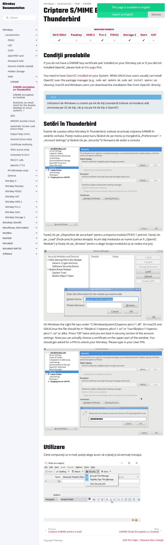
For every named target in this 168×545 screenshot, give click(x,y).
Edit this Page (130, 540)
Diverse (12, 175)
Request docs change (151, 540)
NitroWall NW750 (12, 248)
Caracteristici (12, 34)
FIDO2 (11, 40)
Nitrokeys (8, 29)
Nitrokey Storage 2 (15, 217)
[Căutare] (19, 17)
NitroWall (8, 243)
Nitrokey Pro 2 (13, 206)
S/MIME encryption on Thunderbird (24, 88)
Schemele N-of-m (19, 154)
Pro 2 (102, 35)
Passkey (76, 35)
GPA (12, 115)
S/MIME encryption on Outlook (23, 96)
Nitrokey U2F (12, 196)
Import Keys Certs (20, 134)
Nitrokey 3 (10, 180)
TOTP (11, 50)
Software (7, 253)
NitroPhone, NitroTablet (15, 227)
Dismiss (156, 14)
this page (90, 67)
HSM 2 (90, 35)
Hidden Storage (16, 71)
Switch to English (122, 14)
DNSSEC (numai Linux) (22, 121)
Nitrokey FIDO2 (13, 191)
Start (143, 35)
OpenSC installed (77, 75)
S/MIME (14, 81)
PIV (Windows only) (18, 170)
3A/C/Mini (59, 35)
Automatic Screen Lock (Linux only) (22, 127)
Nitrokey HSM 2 (13, 201)
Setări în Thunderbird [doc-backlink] (70, 124)
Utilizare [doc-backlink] (54, 447)
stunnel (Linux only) (21, 139)
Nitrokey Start (12, 212)
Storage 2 (129, 35)
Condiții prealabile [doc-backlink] (67, 55)
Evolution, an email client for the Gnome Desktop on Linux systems (24, 106)
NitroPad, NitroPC (12, 222)
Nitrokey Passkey (14, 186)
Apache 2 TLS (17, 165)
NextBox (7, 232)
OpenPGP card (16, 55)
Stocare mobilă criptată (20, 66)
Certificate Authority (21, 144)
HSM (10, 76)
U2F (10, 45)
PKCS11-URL (17, 160)
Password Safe (16, 60)
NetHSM (7, 238)
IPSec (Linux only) (19, 149)
